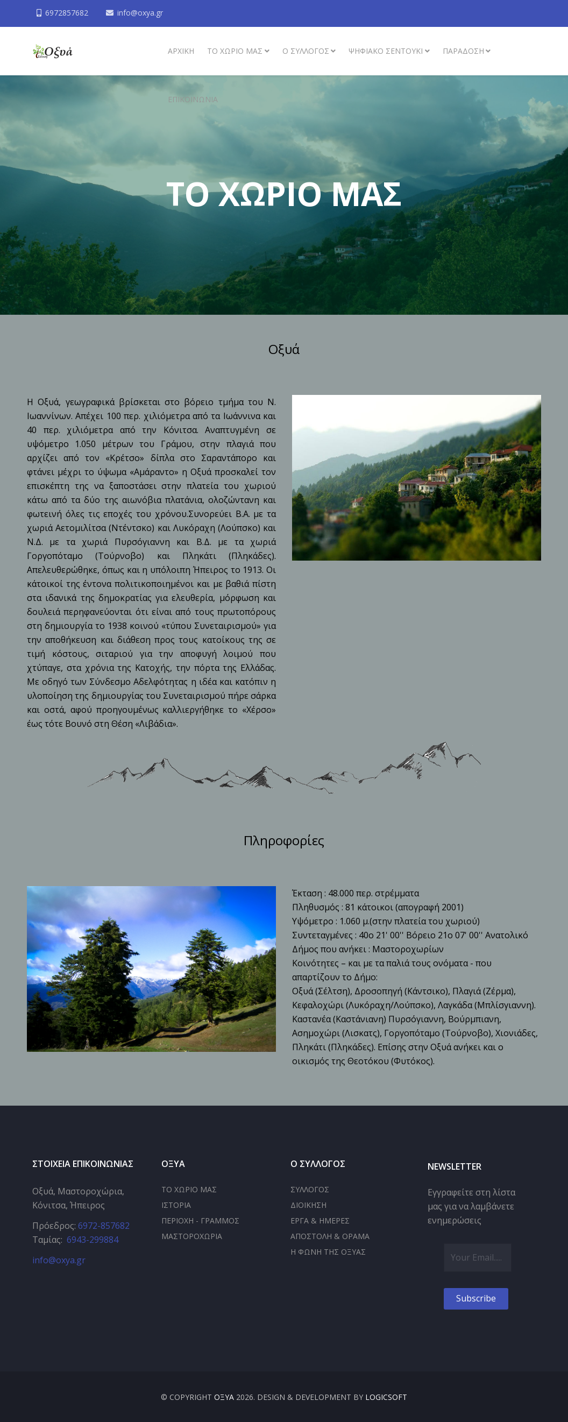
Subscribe (476, 1298)
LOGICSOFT (386, 1397)
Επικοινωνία (193, 99)
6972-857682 (104, 1226)
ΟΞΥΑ (224, 1397)
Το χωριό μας (234, 51)
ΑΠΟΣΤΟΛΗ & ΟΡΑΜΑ (330, 1236)
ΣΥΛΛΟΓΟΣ (309, 1189)
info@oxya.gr (140, 13)
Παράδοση (463, 51)
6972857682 (66, 13)
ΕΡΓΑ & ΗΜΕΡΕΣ (320, 1220)
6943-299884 (92, 1240)
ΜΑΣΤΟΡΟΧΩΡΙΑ (191, 1236)
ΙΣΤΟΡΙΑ (176, 1205)
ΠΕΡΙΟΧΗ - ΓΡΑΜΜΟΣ (200, 1220)
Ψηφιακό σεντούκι (386, 51)
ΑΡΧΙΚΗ (181, 51)
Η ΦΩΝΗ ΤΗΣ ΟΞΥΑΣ (328, 1252)
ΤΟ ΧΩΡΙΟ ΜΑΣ (189, 1189)
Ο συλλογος (305, 51)
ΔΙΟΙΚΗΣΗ (308, 1205)
